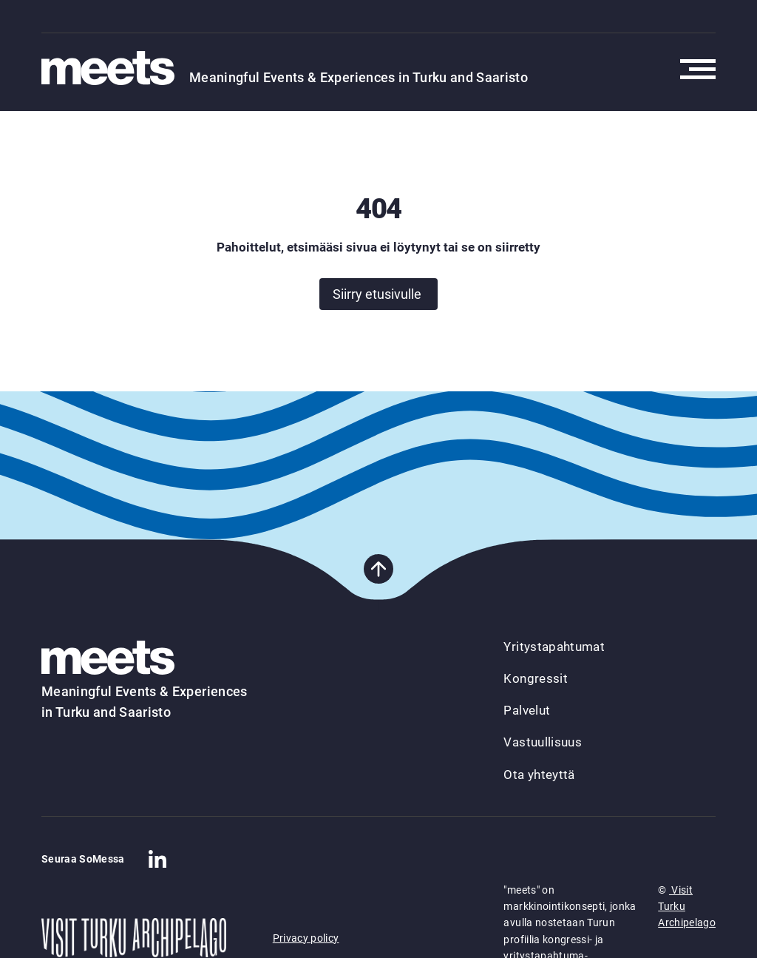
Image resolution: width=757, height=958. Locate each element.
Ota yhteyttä (538, 774)
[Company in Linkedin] (157, 858)
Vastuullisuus (542, 742)
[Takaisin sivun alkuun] (378, 569)
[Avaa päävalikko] (698, 69)
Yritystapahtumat (553, 646)
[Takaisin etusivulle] (115, 69)
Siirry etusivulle (377, 294)
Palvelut (526, 710)
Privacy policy (306, 938)
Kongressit (535, 678)
